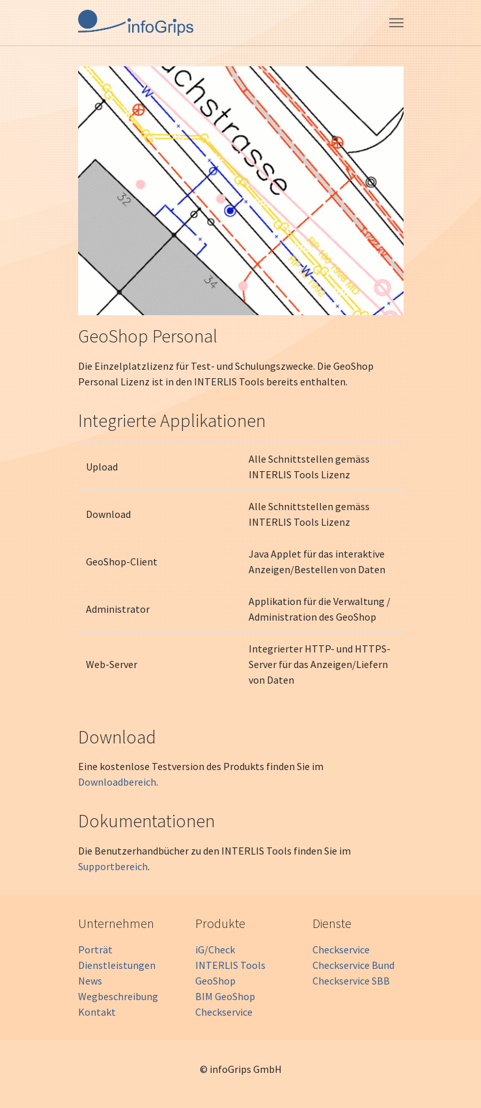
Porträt (95, 949)
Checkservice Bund (353, 965)
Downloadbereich (117, 781)
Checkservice (224, 1011)
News (90, 980)
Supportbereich (113, 866)
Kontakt (97, 1011)
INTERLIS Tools (230, 965)
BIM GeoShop (225, 996)
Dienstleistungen (117, 965)
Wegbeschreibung (118, 996)
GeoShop (215, 980)
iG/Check (215, 949)
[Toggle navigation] (396, 23)
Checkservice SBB (351, 980)
